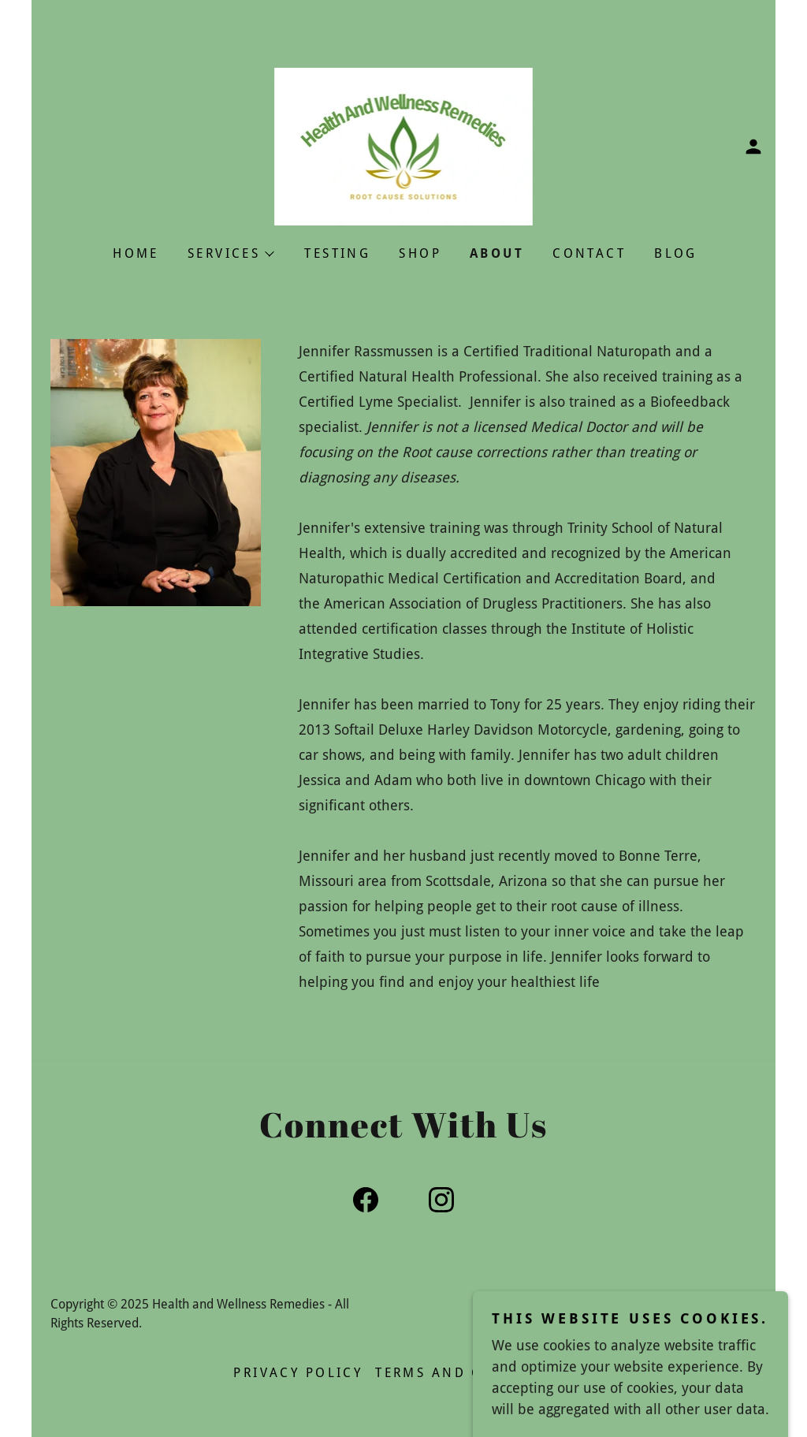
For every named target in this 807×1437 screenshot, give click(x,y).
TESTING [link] (337, 253)
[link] (404, 145)
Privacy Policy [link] (298, 1372)
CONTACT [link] (589, 253)
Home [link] (136, 253)
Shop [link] (420, 253)
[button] (753, 146)
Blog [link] (675, 253)
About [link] (497, 253)
